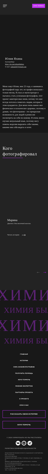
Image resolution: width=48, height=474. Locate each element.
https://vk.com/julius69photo (14, 64)
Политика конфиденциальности (20, 448)
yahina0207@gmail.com (18, 67)
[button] (38, 272)
